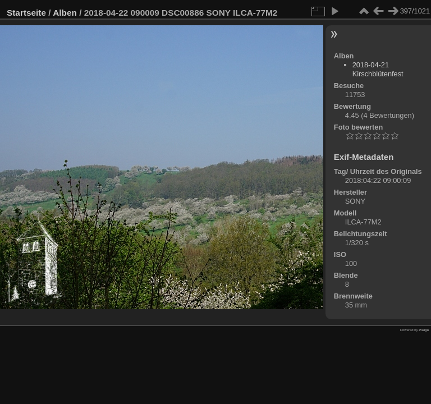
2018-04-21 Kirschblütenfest (378, 69)
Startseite (26, 12)
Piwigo (424, 330)
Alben (65, 12)
